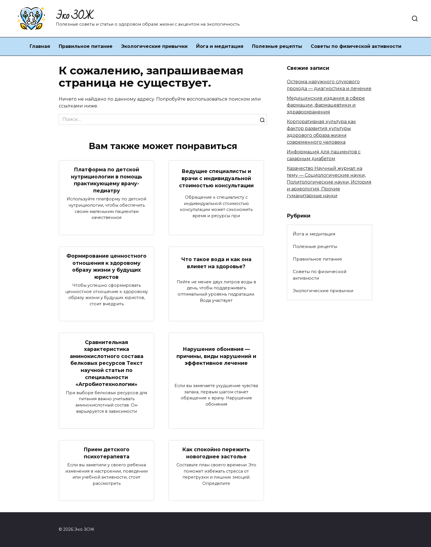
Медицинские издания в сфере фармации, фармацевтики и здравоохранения (326, 105)
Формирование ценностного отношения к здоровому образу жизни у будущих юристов (106, 266)
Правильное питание (86, 46)
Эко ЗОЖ (74, 16)
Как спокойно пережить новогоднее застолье (216, 452)
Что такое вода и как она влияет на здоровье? (216, 262)
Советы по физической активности (356, 46)
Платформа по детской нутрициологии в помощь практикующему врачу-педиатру (106, 180)
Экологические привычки (154, 46)
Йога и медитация (219, 46)
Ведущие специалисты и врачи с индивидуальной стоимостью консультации (216, 178)
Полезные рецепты (277, 46)
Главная (40, 46)
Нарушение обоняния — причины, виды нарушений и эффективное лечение (216, 356)
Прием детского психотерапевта (106, 452)
